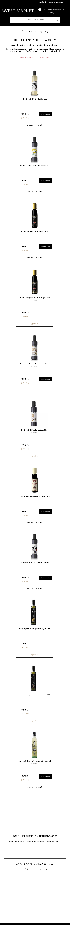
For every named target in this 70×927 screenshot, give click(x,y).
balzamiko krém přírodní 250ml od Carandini (34, 564)
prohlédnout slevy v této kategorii (35, 57)
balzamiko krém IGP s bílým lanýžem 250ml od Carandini (34, 432)
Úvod (24, 31)
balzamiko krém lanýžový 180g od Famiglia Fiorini (35, 497)
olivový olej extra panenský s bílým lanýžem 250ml (34, 630)
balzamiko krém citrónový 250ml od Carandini (34, 165)
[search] (57, 20)
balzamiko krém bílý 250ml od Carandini (34, 99)
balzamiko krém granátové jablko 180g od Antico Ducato (34, 299)
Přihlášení (41, 2)
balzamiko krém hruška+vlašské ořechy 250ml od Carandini (34, 366)
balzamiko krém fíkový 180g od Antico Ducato (34, 232)
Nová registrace (56, 2)
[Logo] (17, 10)
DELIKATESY (32, 31)
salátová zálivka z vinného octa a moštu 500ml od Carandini (34, 764)
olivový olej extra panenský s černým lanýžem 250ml (34, 697)
